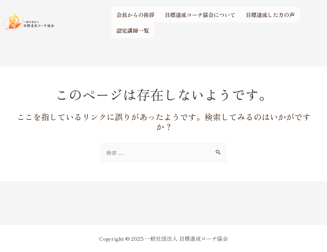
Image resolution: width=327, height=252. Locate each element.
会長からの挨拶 (135, 15)
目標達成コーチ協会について (200, 15)
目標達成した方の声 (270, 15)
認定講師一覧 (132, 30)
